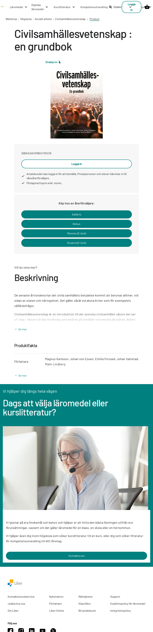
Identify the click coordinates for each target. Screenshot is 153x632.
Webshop (11, 19)
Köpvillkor (85, 603)
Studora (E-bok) (76, 242)
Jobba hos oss (16, 603)
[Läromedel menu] (19, 7)
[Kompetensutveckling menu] (96, 7)
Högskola (26, 19)
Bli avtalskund (87, 610)
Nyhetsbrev (56, 596)
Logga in (76, 163)
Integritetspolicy (120, 610)
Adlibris (76, 214)
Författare (55, 603)
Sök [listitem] (113, 7)
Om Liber (13, 610)
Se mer (22, 329)
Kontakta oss (77, 555)
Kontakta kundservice (21, 596)
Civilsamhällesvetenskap (70, 19)
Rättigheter (86, 596)
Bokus (76, 223)
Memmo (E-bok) (76, 233)
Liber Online (56, 610)
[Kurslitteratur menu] (64, 7)
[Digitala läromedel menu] (39, 7)
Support (115, 596)
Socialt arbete (43, 19)
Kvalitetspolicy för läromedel (127, 603)
